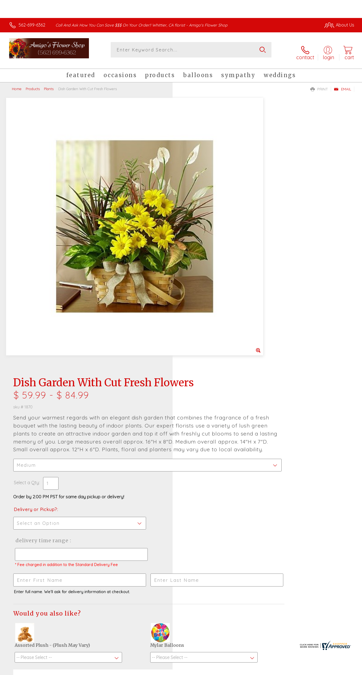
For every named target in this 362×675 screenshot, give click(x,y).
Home (17, 84)
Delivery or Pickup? (203, 260)
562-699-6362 (32, 25)
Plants (49, 84)
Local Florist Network (305, 669)
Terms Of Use (232, 669)
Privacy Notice (265, 669)
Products (33, 84)
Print (319, 84)
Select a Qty (194, 233)
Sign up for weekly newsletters (181, 534)
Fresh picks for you (181, 503)
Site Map (339, 669)
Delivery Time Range (209, 291)
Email (342, 84)
